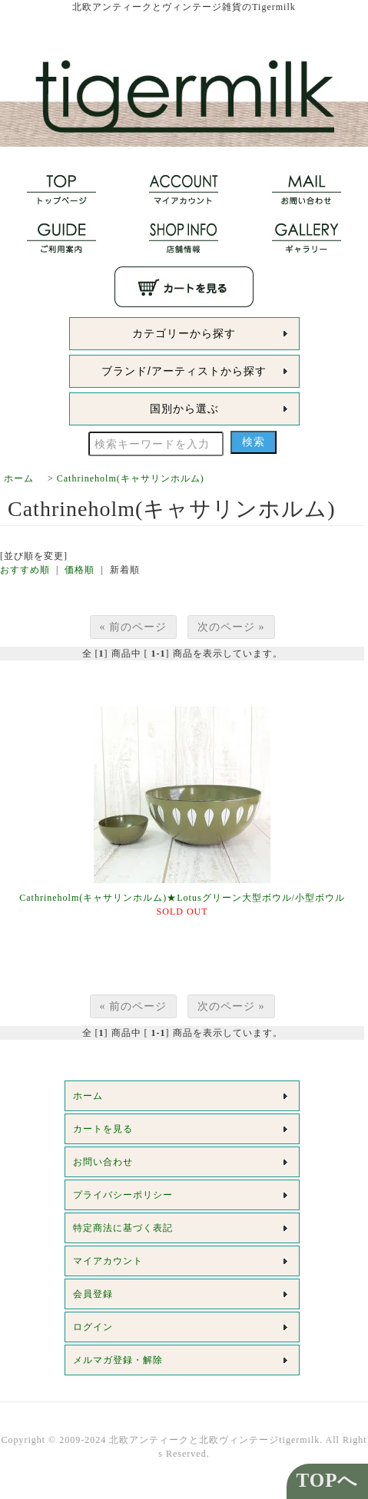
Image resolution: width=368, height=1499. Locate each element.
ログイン (93, 1327)
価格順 (79, 569)
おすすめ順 (25, 569)
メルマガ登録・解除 (118, 1360)
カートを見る (103, 1128)
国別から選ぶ (184, 408)
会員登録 (93, 1294)
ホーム (19, 478)
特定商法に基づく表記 (123, 1228)
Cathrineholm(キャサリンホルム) (130, 478)
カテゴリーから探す (184, 333)
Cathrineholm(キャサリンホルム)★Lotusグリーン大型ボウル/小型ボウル (182, 897)
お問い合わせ (103, 1162)
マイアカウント (108, 1261)
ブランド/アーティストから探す (184, 371)
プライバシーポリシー (123, 1195)
